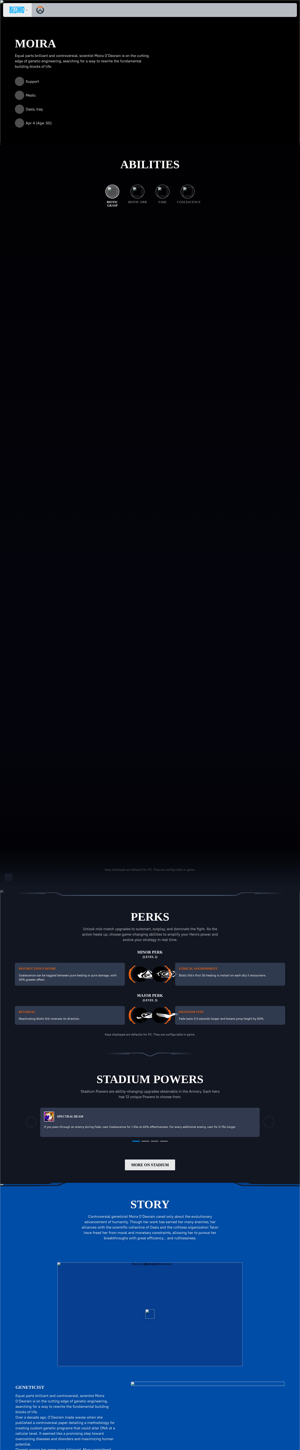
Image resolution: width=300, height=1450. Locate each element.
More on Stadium (150, 1173)
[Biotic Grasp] (112, 196)
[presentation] (17, 10)
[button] (283, 10)
